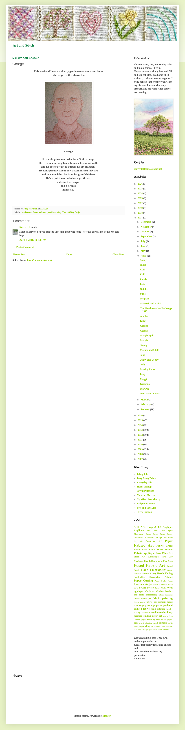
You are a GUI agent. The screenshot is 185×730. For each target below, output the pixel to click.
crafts (142, 594)
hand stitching (158, 609)
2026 (140, 183)
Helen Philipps (144, 486)
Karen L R (25, 227)
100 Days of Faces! (150, 393)
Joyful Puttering (145, 491)
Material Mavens (146, 495)
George (144, 325)
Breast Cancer (152, 534)
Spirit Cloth (160, 588)
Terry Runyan (144, 512)
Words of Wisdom (154, 591)
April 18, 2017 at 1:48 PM (32, 240)
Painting (169, 577)
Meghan (144, 298)
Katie (143, 321)
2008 (140, 454)
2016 (140, 415)
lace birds (145, 612)
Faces (158, 553)
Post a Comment (25, 247)
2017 (140, 217)
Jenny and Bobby (149, 359)
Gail (142, 269)
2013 (140, 430)
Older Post (118, 254)
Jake (142, 355)
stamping (138, 626)
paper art (157, 616)
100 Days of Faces (29, 212)
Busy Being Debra (146, 478)
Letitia (143, 279)
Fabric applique (144, 553)
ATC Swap (147, 527)
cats (136, 594)
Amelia (144, 316)
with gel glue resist (149, 630)
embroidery (151, 594)
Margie (144, 340)
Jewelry (145, 573)
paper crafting (148, 619)
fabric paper (139, 602)
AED (136, 527)
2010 (140, 444)
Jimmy (143, 345)
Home (69, 254)
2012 (140, 435)
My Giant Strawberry (148, 499)
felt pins (163, 605)
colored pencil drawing (50, 212)
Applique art (142, 530)
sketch (155, 623)
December (146, 221)
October (145, 231)
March (144, 399)
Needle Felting (165, 573)
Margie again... (148, 335)
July (143, 241)
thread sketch (157, 626)
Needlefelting (139, 577)
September (147, 236)
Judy (142, 364)
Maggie (144, 379)
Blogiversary (139, 534)
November (146, 226)
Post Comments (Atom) (39, 260)
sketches (163, 623)
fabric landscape (142, 598)
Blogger (107, 715)
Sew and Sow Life (146, 507)
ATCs (157, 526)
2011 (140, 439)
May (143, 250)
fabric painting (162, 598)
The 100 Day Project (72, 212)
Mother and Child (149, 350)
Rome (170, 581)
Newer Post (19, 254)
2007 (140, 459)
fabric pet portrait (156, 602)
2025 (140, 188)
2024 (140, 193)
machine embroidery (162, 612)
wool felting (163, 629)
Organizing (154, 577)
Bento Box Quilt (163, 531)
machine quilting (142, 616)
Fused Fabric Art (149, 565)
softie (170, 623)
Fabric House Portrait (161, 549)
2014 (140, 425)
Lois (142, 284)
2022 (140, 203)
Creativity (150, 541)
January (145, 409)
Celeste (144, 330)
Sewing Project (146, 587)
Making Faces (147, 369)
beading (169, 591)
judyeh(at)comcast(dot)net (148, 169)
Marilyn (144, 388)
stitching (146, 626)
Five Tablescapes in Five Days (158, 561)
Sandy (143, 260)
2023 (140, 198)
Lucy (142, 374)
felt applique (153, 605)
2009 (140, 449)
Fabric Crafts (164, 545)
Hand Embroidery (153, 569)
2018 (140, 212)
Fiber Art (167, 553)
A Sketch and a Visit (150, 303)
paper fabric (161, 619)
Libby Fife (142, 474)
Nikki (143, 264)
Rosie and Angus (143, 584)
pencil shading (145, 623)
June (143, 246)
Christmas (149, 537)
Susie (143, 293)
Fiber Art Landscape (146, 556)
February (146, 404)
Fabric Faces (140, 549)
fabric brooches (166, 595)
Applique (168, 527)
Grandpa (145, 384)
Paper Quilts (160, 581)
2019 (140, 208)
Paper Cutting (143, 580)
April (144, 255)
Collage (158, 537)
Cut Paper (165, 541)
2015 (140, 420)
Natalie (144, 289)
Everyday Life (144, 482)
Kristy (153, 573)
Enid (142, 274)
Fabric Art (144, 545)
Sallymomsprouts (146, 503)
